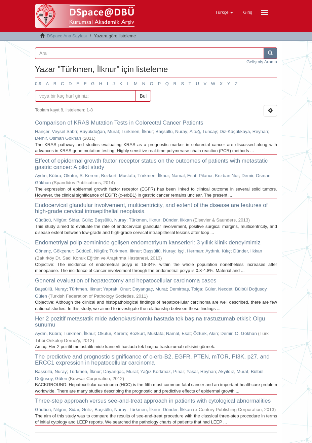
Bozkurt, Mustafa (118, 175)
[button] (224, 12)
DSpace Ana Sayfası (67, 35)
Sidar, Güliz (80, 220)
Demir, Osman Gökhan (58, 138)
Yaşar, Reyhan (201, 371)
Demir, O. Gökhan (239, 333)
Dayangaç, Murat (149, 289)
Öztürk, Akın (205, 333)
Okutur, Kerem (112, 333)
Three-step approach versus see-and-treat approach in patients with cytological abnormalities (153, 401)
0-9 (38, 83)
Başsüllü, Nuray (171, 131)
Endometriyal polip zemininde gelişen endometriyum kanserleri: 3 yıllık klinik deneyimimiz (148, 242)
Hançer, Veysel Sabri (56, 131)
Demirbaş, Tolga (185, 289)
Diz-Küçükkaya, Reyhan (244, 131)
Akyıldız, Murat (233, 371)
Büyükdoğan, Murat (99, 131)
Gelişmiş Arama (261, 61)
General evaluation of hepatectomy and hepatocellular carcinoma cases (126, 280)
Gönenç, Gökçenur (54, 250)
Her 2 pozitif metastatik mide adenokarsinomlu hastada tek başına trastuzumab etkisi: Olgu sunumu (150, 321)
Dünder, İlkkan (177, 220)
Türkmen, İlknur (137, 131)
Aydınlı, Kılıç (218, 250)
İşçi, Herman (190, 250)
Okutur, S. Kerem (81, 175)
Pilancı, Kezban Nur (219, 175)
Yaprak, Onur (116, 289)
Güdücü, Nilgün (50, 220)
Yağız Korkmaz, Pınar (162, 371)
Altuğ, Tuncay (203, 131)
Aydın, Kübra (48, 175)
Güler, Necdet (219, 289)
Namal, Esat (183, 175)
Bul (143, 96)
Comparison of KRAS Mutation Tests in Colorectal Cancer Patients (119, 123)
